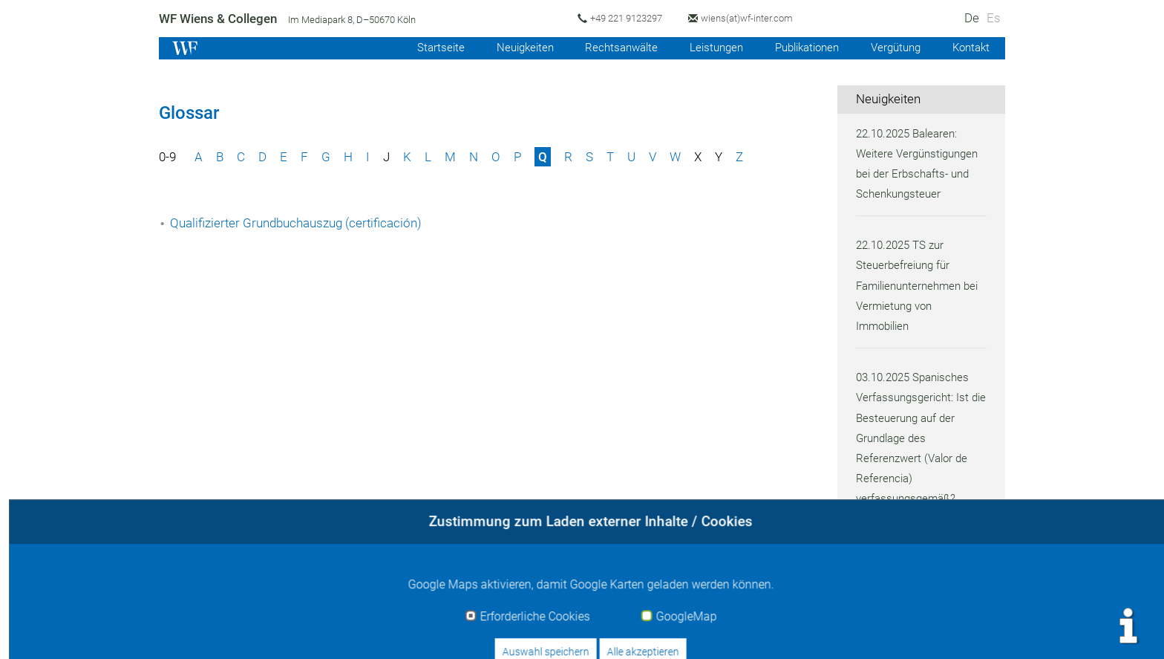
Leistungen (706, 47)
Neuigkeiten (510, 47)
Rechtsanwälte (609, 47)
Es (994, 17)
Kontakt (970, 47)
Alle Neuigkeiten (908, 552)
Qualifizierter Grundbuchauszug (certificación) (299, 222)
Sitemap (981, 630)
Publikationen (800, 47)
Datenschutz (906, 630)
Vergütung (892, 47)
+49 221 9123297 (629, 18)
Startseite (423, 47)
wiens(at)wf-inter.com (753, 18)
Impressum (759, 630)
